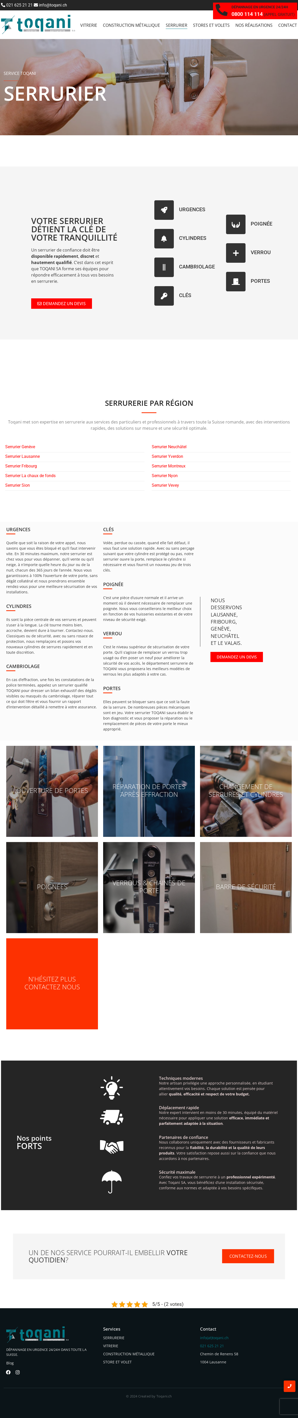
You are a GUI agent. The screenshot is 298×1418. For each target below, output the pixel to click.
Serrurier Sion (17, 485)
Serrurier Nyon (165, 476)
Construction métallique (131, 25)
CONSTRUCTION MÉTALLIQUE (129, 1353)
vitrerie (88, 25)
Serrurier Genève (20, 447)
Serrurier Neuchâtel (169, 447)
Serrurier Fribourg (21, 466)
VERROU (261, 252)
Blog (10, 1363)
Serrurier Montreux (169, 466)
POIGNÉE (261, 224)
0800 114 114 (247, 14)
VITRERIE (110, 1345)
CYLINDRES (192, 238)
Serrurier (176, 25)
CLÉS (185, 295)
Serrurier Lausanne (22, 456)
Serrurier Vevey (165, 485)
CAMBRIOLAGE (197, 267)
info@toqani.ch (50, 5)
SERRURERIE (113, 1337)
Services (111, 1329)
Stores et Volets (211, 25)
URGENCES (192, 209)
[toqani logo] (38, 24)
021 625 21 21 (17, 5)
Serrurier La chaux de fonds (30, 476)
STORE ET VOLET (117, 1361)
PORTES (260, 281)
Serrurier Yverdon (167, 456)
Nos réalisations (254, 25)
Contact (287, 25)
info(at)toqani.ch (214, 1337)
